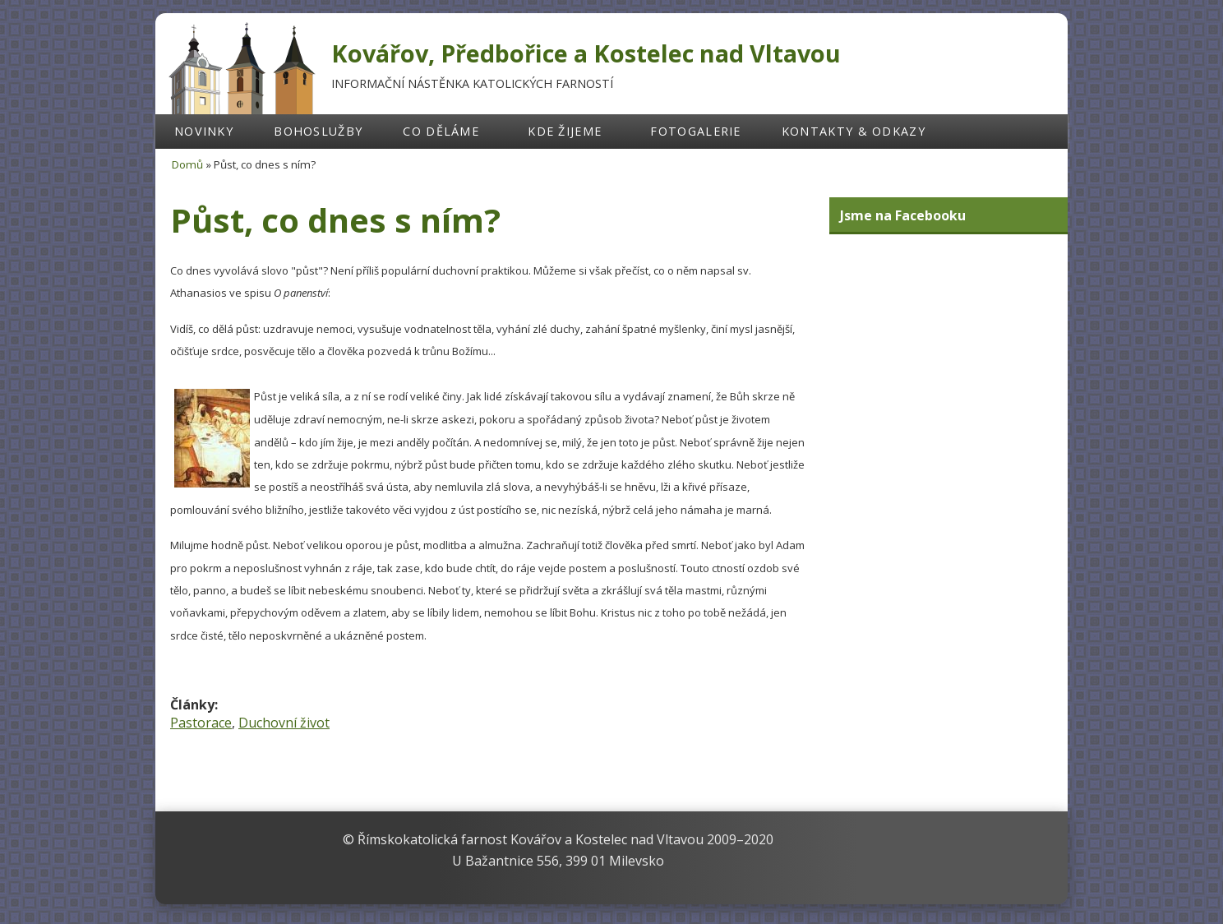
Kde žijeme (565, 131)
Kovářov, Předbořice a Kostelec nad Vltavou (586, 53)
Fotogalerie (695, 131)
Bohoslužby (318, 131)
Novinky (203, 131)
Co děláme (441, 131)
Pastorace (201, 723)
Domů (187, 164)
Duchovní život (284, 723)
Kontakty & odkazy (853, 131)
